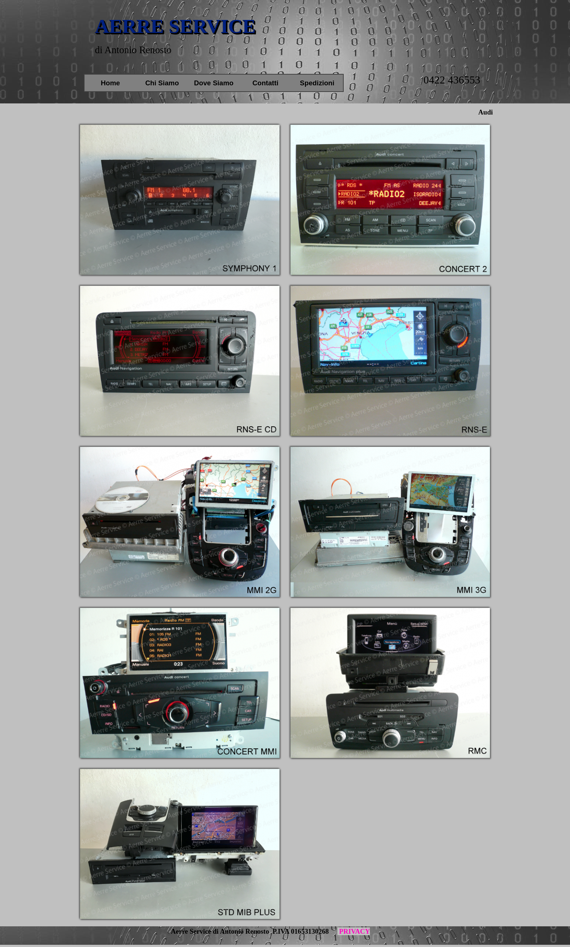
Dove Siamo (214, 83)
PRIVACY (353, 931)
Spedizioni (317, 83)
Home (110, 83)
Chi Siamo (162, 83)
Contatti (265, 83)
